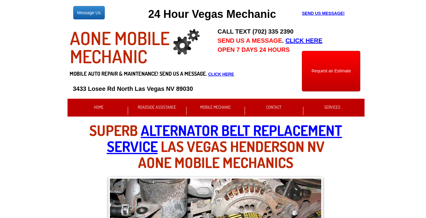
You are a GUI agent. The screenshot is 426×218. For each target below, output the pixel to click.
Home (99, 107)
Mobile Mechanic (215, 107)
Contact (274, 107)
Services (332, 107)
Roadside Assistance (157, 107)
